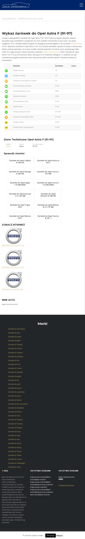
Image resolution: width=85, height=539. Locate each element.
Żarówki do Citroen (15, 348)
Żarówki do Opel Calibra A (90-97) (20, 161)
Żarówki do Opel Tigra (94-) (20, 206)
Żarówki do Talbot (14, 455)
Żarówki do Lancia (14, 388)
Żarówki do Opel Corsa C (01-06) (48, 172)
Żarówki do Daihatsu (15, 356)
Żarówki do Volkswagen (16, 463)
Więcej (59, 535)
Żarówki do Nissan (15, 412)
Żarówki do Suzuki (14, 451)
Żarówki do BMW (14, 341)
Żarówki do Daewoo (15, 353)
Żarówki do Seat (14, 439)
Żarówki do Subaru (15, 447)
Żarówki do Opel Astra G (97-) (48, 161)
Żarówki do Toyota (15, 459)
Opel (8, 146)
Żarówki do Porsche (15, 424)
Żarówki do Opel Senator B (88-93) (48, 195)
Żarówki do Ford (14, 364)
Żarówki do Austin (14, 337)
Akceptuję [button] (50, 535)
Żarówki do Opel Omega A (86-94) (20, 172)
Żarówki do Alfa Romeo (16, 329)
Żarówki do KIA (13, 380)
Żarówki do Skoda (14, 443)
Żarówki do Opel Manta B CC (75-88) (48, 206)
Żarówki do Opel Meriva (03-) (20, 217)
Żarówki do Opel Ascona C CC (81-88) (20, 195)
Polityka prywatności (66, 485)
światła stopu (76, 43)
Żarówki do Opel (14, 416)
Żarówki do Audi (14, 333)
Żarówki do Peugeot (15, 420)
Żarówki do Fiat (13, 360)
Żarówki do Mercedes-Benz (18, 404)
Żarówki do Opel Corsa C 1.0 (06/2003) (48, 184)
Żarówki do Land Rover (16, 392)
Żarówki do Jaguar (14, 376)
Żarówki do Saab (14, 435)
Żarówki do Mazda (15, 400)
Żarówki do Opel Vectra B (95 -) (48, 217)
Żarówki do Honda (15, 368)
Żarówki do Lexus (14, 396)
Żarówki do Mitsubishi (16, 408)
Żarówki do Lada (14, 384)
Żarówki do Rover (14, 432)
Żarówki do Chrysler (15, 344)
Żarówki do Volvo (14, 467)
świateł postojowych (51, 52)
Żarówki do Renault (15, 428)
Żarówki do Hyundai (15, 372)
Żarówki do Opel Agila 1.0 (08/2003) (20, 184)
